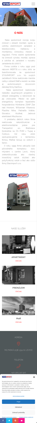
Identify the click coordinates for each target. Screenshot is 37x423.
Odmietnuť (18, 407)
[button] (34, 377)
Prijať (18, 402)
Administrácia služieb (18, 396)
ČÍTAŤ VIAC (18, 260)
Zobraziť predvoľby (18, 412)
